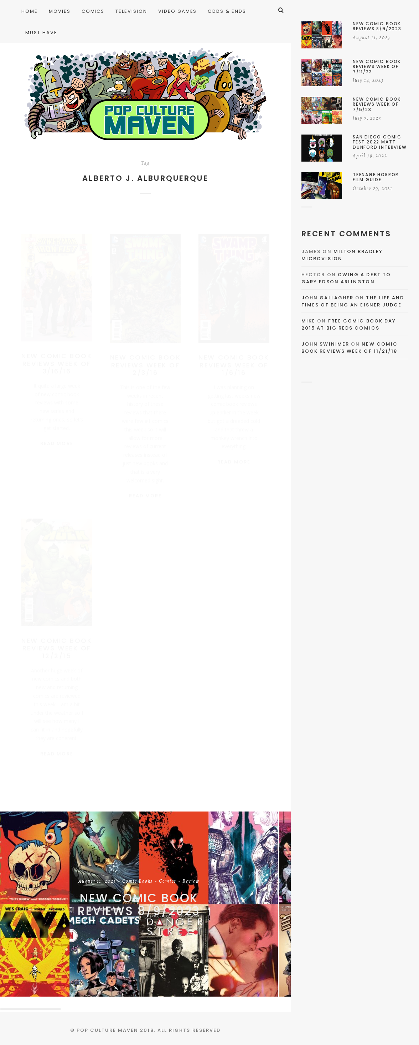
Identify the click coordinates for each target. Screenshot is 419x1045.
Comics (167, 881)
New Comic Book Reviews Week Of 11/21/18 (349, 348)
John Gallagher (327, 297)
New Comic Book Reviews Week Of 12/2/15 (56, 644)
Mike (308, 320)
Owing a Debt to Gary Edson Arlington (346, 278)
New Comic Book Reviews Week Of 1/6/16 (233, 361)
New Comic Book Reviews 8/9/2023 (139, 904)
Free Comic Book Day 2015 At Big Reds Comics (348, 324)
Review (191, 881)
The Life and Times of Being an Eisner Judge (352, 301)
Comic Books (137, 881)
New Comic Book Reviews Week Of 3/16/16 (56, 360)
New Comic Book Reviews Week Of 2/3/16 (145, 361)
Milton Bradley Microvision (342, 255)
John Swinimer (325, 344)
